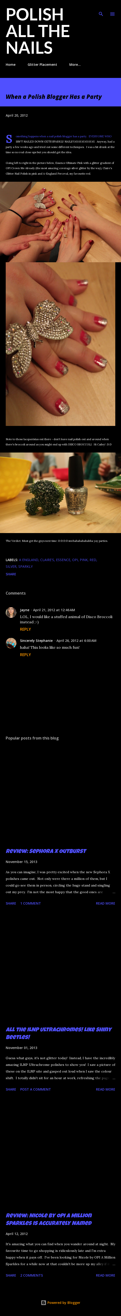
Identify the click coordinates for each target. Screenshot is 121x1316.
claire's (47, 560)
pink (84, 560)
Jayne (24, 610)
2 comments (31, 1275)
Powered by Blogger (60, 1302)
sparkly (25, 566)
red (93, 560)
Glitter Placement (42, 64)
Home (10, 64)
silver (11, 566)
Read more (105, 903)
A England (28, 560)
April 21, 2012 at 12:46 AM (54, 610)
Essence (63, 560)
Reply (25, 629)
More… (75, 64)
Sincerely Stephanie (36, 640)
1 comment (30, 903)
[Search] (101, 8)
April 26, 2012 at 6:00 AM (76, 640)
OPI (75, 560)
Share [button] (11, 574)
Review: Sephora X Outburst (46, 852)
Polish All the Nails (38, 30)
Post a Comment (35, 1089)
